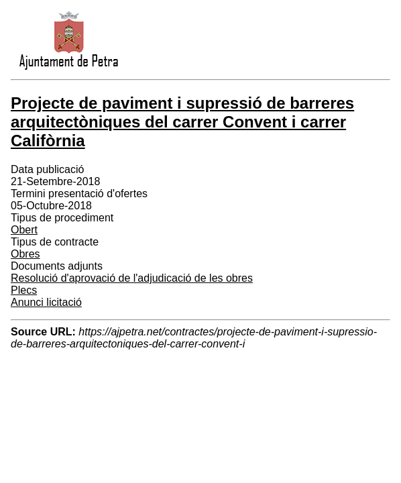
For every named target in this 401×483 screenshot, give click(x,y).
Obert (24, 229)
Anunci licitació (46, 302)
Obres (25, 254)
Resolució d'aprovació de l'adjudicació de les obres (132, 278)
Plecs (24, 290)
